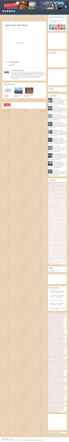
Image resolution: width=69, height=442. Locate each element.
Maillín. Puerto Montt (51, 240)
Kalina (61, 359)
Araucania (54, 318)
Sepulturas (58, 195)
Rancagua (52, 249)
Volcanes (62, 184)
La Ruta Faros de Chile (61, 211)
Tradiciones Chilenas (52, 404)
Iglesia (49, 233)
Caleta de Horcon (56, 220)
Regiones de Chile (60, 395)
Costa (53, 227)
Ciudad (53, 338)
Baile (52, 219)
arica (49, 215)
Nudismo (64, 376)
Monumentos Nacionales (59, 207)
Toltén (54, 403)
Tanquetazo (57, 254)
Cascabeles (59, 327)
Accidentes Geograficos (63, 215)
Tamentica (53, 254)
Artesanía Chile (60, 186)
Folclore (51, 231)
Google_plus (8, 11)
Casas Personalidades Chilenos (54, 203)
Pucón (49, 246)
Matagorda (65, 240)
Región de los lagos (51, 214)
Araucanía (65, 206)
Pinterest (10, 11)
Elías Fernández (64, 228)
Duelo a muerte (56, 228)
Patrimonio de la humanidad (57, 244)
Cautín (49, 329)
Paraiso (51, 244)
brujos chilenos (58, 323)
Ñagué (49, 377)
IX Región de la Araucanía (58, 161)
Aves (65, 182)
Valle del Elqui (52, 258)
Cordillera (54, 210)
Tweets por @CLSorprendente (53, 91)
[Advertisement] (25, 18)
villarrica (61, 206)
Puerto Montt (65, 246)
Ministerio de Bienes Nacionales (58, 373)
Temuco (49, 208)
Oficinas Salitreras (58, 194)
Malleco (55, 240)
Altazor (63, 216)
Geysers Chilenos (64, 210)
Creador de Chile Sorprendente (21, 77)
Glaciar (49, 211)
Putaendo (57, 391)
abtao (49, 313)
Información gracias (54, 300)
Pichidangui (54, 245)
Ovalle (61, 377)
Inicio (23, 6)
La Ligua (57, 360)
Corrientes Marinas (51, 202)
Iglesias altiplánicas (59, 233)
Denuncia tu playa (39, 6)
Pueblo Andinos (51, 185)
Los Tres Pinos (55, 368)
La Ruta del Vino (53, 237)
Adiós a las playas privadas (52, 216)
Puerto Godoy (61, 246)
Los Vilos (59, 368)
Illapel (63, 233)
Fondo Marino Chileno (59, 231)
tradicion (62, 403)
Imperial (65, 233)
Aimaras (57, 216)
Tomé (52, 208)
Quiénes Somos (55, 6)
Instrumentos (58, 184)
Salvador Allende (56, 214)
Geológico (49, 232)
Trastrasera (58, 404)
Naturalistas (54, 191)
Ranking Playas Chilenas (58, 249)
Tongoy (59, 403)
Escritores (53, 194)
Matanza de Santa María (52, 241)
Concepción (63, 338)
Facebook (3, 11)
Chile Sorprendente (34, 77)
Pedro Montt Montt (64, 244)
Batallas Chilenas (57, 322)
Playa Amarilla (58, 245)
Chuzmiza (50, 338)
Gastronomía (61, 202)
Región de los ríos (53, 395)
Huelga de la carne (63, 232)
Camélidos (65, 202)
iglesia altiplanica (53, 199)
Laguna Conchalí (61, 237)
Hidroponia (58, 232)
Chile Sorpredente (20, 70)
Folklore (54, 231)
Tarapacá (65, 207)
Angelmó (57, 317)
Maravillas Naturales (56, 206)
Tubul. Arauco (55, 106)
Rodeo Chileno (58, 397)
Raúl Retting (65, 249)
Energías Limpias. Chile (61, 346)
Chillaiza (57, 224)
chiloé (58, 208)
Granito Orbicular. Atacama (58, 130)
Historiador (65, 199)
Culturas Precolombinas (63, 227)
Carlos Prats (65, 220)
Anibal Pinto (61, 317)
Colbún (56, 338)
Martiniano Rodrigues (60, 240)
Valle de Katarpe (56, 257)
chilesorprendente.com (52, 261)
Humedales (59, 191)
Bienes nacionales (56, 219)
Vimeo (12, 11)
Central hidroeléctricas (60, 193)
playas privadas (62, 385)
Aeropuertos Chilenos (52, 193)
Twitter (5, 11)
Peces (65, 184)
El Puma (60, 228)
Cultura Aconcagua (57, 227)
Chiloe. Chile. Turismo (63, 224)
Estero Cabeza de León (60, 347)
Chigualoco (63, 223)
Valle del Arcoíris (61, 257)
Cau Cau (63, 327)
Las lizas (65, 237)
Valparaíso (60, 214)
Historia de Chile (53, 211)
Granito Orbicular (54, 232)
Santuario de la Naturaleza (61, 253)
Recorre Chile (47, 6)
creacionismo (65, 261)
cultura (51, 215)
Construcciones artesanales (53, 339)
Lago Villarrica (57, 365)
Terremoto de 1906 (62, 254)
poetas (54, 195)
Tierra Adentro (50, 403)
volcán (60, 410)
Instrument (50, 359)
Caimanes (62, 219)
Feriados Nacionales (52, 348)
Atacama (53, 321)
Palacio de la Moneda (56, 378)
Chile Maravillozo (53, 198)
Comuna (65, 193)
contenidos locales (59, 261)
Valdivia (52, 257)
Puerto (61, 389)
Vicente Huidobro (61, 258)
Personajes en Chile (57, 382)
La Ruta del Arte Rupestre (60, 363)
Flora (57, 348)
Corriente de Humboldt (57, 114)
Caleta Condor (50, 220)
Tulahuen (49, 257)
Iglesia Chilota (63, 356)
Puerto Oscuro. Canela (57, 98)
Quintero (49, 249)
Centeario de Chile (54, 329)
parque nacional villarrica (63, 262)
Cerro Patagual (59, 223)
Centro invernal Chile (62, 185)
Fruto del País (64, 231)
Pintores (56, 185)
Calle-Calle (61, 220)
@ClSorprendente (14, 78)
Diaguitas (49, 228)
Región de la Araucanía (58, 250)
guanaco (49, 262)
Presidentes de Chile (64, 245)
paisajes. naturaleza (56, 262)
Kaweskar (64, 359)
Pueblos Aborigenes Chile (53, 186)
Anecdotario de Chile (30, 6)
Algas (58, 199)
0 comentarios (21, 28)
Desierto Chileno (58, 210)
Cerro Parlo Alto (54, 223)
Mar (57, 369)
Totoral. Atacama (56, 169)
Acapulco (57, 215)
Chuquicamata (61, 336)
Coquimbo (61, 199)
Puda (51, 246)
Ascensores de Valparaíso (59, 189)
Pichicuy (51, 245)
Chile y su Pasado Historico (57, 334)
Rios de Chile (60, 182)
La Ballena (54, 360)
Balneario (49, 210)
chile (52, 195)
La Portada (61, 360)
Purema (53, 391)
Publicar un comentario (8, 106)
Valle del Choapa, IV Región (58, 122)
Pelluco (49, 245)
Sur (51, 254)
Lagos (56, 190)
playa (52, 189)
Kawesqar (50, 360)
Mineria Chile (64, 191)
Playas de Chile (53, 182)
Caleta (52, 210)
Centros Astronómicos (55, 197)
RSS (14, 11)
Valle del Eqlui (57, 258)
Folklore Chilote (60, 190)
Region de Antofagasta (51, 250)
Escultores (57, 202)
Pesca (52, 383)
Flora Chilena (60, 348)
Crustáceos (50, 194)
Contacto (61, 6)
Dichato (52, 228)
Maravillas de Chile (59, 198)
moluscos (62, 195)
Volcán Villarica (64, 214)
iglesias (52, 262)
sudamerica (54, 215)
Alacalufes (60, 216)
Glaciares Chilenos (51, 207)
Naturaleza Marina (54, 376)
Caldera (65, 219)
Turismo (55, 208)
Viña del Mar (57, 410)
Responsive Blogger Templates (6, 438)
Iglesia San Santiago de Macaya (59, 153)
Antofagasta (50, 318)
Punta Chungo (61, 390)
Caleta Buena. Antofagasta (58, 138)
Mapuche (55, 369)
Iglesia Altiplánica (53, 233)
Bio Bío (60, 219)
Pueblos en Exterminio (55, 246)
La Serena (57, 237)
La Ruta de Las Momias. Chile (56, 236)
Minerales (58, 241)
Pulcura (56, 390)
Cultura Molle (54, 343)
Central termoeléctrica (52, 330)
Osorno (58, 377)
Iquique (57, 211)
